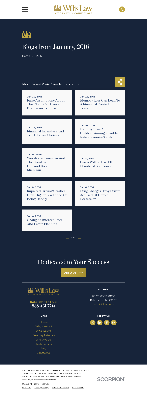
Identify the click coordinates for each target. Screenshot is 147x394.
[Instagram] (113, 322)
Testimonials (44, 344)
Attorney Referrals (43, 335)
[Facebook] (106, 322)
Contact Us (44, 352)
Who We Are (44, 330)
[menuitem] (26, 388)
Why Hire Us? (43, 326)
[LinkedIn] (99, 322)
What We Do (44, 339)
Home (44, 322)
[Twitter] (92, 322)
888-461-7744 (43, 306)
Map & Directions (103, 304)
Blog (44, 348)
